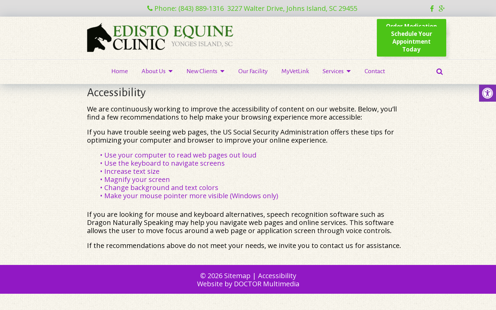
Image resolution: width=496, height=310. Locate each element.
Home (119, 71)
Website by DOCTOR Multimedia (248, 283)
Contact (375, 71)
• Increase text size (130, 171)
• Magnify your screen (136, 179)
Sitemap (237, 275)
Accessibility (277, 275)
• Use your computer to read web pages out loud (179, 155)
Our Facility (253, 71)
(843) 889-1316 (201, 8)
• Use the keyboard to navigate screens (163, 163)
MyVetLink (295, 71)
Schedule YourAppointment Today (411, 41)
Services (333, 71)
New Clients (202, 71)
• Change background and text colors (160, 187)
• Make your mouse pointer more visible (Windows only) (189, 195)
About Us (154, 71)
